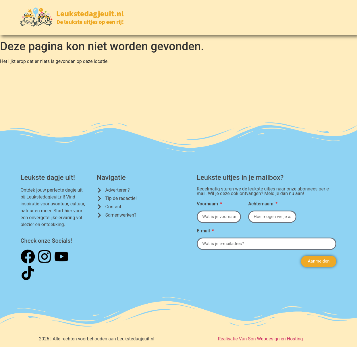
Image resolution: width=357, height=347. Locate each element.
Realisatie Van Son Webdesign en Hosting (260, 339)
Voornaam (208, 204)
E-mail (204, 231)
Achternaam (261, 204)
